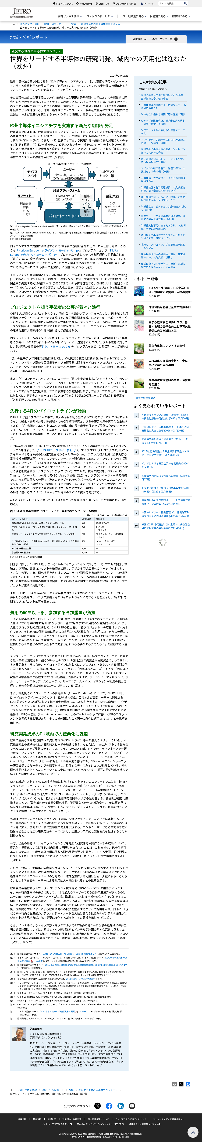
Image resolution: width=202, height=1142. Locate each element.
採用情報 (22, 1119)
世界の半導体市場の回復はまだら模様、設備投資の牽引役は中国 (163, 96)
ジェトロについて (64, 3)
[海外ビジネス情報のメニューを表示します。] (69, 16)
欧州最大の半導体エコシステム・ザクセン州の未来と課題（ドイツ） (163, 236)
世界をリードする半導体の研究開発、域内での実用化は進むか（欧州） (163, 217)
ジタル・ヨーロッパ (56, 346)
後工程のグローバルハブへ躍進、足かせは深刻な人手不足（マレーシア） (163, 198)
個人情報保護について (98, 1119)
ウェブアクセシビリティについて (130, 1119)
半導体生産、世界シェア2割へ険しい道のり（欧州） (164, 208)
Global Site (104, 3)
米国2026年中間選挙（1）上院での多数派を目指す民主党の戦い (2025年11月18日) (165, 526)
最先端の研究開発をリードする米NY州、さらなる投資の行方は (163, 160)
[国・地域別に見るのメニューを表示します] (134, 16)
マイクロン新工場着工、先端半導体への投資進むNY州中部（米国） (163, 169)
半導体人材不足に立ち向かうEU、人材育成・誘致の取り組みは (163, 227)
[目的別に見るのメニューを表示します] (159, 16)
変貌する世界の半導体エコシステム (100, 24)
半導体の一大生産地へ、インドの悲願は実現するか (163, 179)
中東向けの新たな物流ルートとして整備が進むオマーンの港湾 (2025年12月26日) (165, 501)
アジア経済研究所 (126, 3)
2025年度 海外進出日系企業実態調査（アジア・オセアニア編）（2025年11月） (165, 453)
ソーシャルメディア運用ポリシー (168, 1119)
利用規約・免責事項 (71, 1119)
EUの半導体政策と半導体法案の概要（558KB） (64, 1011)
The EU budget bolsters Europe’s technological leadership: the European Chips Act (85, 964)
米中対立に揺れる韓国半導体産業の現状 (163, 114)
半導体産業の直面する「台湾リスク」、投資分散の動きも (163, 106)
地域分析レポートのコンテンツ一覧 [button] (155, 39)
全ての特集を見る (145, 398)
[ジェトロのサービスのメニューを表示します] (99, 16)
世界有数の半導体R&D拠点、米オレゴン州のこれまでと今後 (163, 150)
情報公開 (52, 1119)
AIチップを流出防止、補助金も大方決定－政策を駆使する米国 (163, 122)
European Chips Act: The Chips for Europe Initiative (69, 953)
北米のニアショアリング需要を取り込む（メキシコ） (163, 246)
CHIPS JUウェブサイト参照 (57, 450)
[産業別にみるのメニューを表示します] (181, 16)
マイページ (149, 3)
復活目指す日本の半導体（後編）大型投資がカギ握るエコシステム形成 (163, 265)
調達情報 (37, 1119)
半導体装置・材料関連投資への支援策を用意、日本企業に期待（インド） (163, 189)
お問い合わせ (86, 3)
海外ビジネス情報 (30, 24)
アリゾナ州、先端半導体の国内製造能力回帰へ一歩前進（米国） (163, 141)
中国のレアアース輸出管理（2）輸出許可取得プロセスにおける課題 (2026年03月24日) (165, 514)
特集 (73, 24)
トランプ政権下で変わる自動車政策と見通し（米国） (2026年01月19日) (165, 489)
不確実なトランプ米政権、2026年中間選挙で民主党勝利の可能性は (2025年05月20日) (165, 416)
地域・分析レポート (55, 24)
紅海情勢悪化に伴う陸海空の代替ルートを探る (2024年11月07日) (164, 440)
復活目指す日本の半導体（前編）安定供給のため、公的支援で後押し (163, 255)
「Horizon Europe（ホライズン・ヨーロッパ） (47, 250)
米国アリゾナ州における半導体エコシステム (163, 131)
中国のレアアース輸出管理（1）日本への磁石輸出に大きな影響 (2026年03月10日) (165, 428)
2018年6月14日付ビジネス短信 (80, 978)
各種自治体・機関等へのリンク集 (145, 1124)
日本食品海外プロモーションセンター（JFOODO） (101, 1124)
